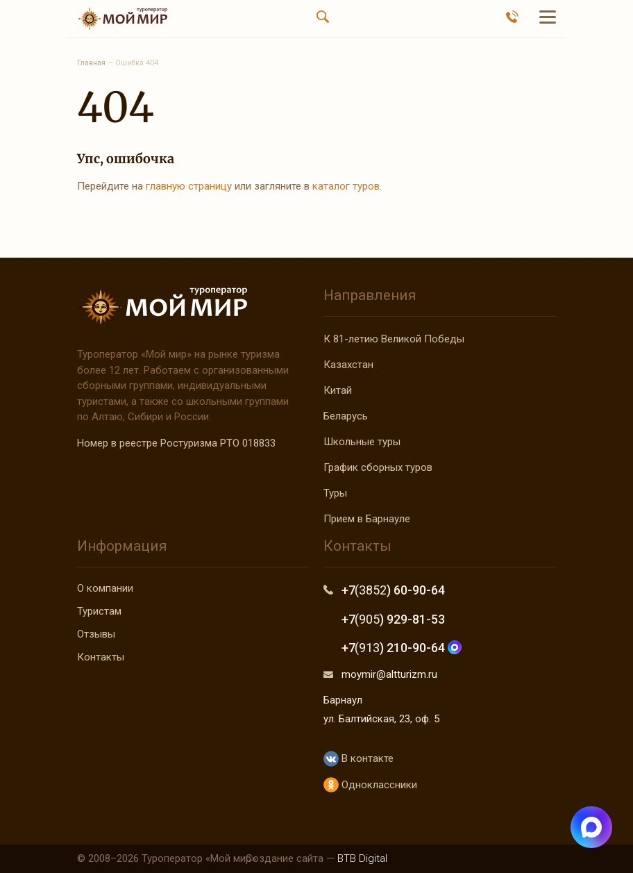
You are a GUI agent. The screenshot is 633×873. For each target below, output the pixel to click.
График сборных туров (377, 467)
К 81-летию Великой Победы (393, 339)
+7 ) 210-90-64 (401, 647)
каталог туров (346, 186)
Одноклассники (370, 785)
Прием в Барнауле (366, 519)
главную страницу (189, 186)
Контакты (100, 657)
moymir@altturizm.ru (389, 674)
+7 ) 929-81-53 (393, 619)
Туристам (99, 611)
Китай (337, 390)
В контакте (358, 759)
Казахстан (348, 364)
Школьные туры (361, 441)
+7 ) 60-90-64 (393, 590)
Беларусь (345, 416)
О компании (105, 588)
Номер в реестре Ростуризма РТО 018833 (176, 443)
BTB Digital (362, 858)
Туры (335, 493)
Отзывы (96, 634)
